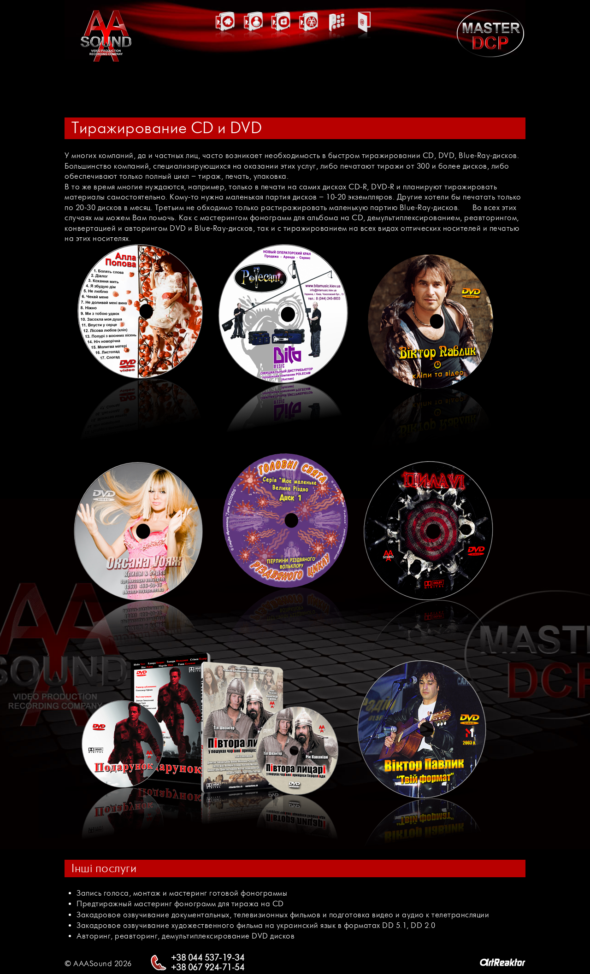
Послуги (336, 63)
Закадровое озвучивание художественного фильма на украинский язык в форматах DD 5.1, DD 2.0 (256, 925)
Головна (226, 63)
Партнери (309, 63)
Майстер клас (281, 60)
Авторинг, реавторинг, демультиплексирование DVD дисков (186, 936)
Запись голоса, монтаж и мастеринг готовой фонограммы (182, 893)
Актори (253, 63)
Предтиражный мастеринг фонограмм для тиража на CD (180, 903)
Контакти (364, 63)
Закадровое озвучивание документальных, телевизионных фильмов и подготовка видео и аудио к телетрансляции (283, 914)
